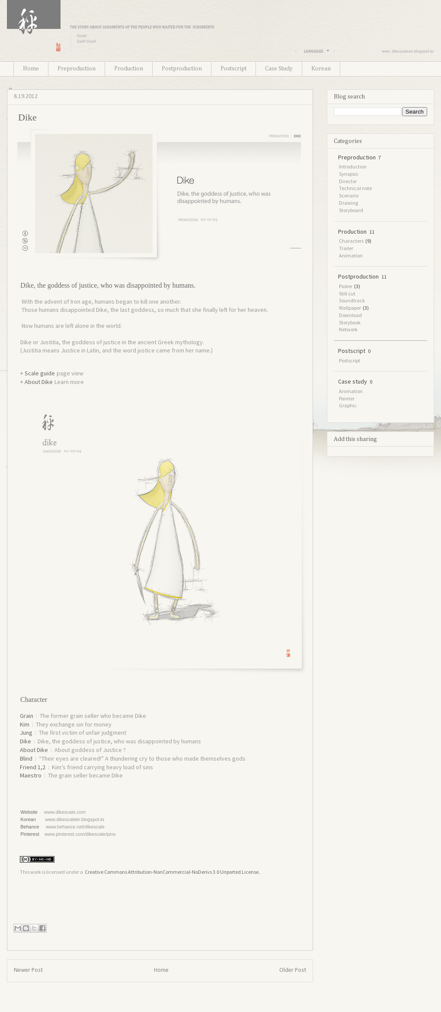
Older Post (292, 970)
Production (128, 69)
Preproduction (77, 69)
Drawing (348, 203)
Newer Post (28, 970)
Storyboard (351, 210)
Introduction (353, 166)
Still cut (347, 293)
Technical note (355, 188)
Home (31, 69)
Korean (321, 69)
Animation (351, 255)
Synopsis (348, 174)
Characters (351, 241)
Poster (345, 286)
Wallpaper (350, 308)
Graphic (348, 405)
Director (348, 181)
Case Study (279, 69)
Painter (347, 398)
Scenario (348, 195)
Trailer (346, 248)
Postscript (233, 69)
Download (350, 315)
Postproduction (182, 69)
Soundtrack (352, 300)
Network (348, 329)
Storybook (350, 322)
